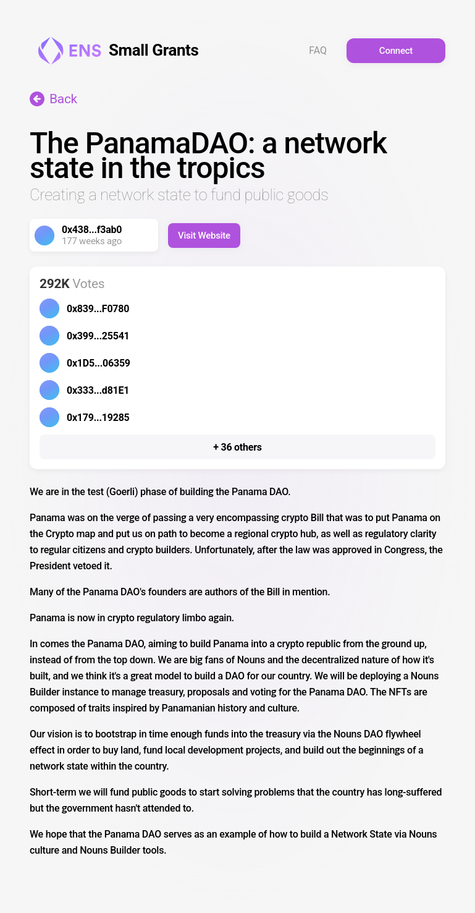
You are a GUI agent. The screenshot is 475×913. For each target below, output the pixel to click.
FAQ (318, 51)
